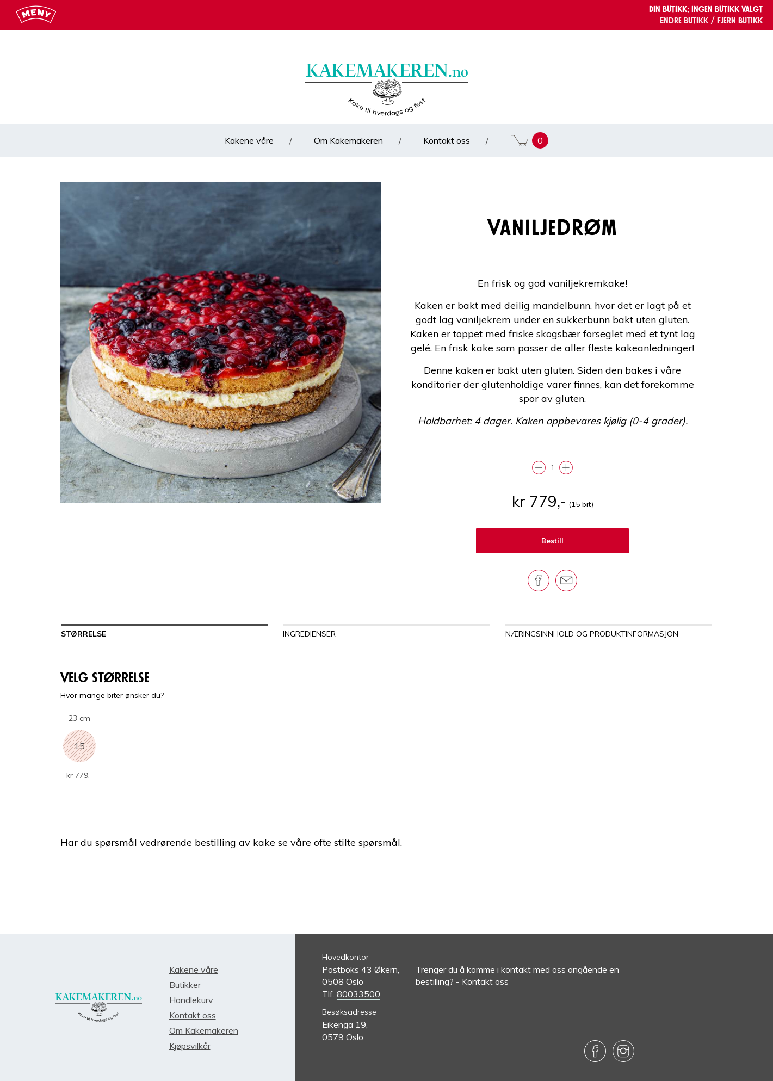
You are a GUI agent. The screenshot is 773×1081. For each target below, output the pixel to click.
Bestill (552, 540)
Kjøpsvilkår (190, 1045)
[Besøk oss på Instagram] (623, 1051)
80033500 (358, 994)
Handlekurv (191, 999)
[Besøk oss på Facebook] (595, 1051)
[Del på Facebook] (538, 580)
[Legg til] (566, 467)
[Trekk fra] (539, 467)
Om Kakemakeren (349, 140)
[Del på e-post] (566, 580)
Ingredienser (309, 634)
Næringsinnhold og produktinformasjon (591, 634)
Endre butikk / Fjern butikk (711, 21)
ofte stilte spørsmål (357, 842)
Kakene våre (250, 140)
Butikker (185, 984)
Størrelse (83, 634)
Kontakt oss (447, 140)
